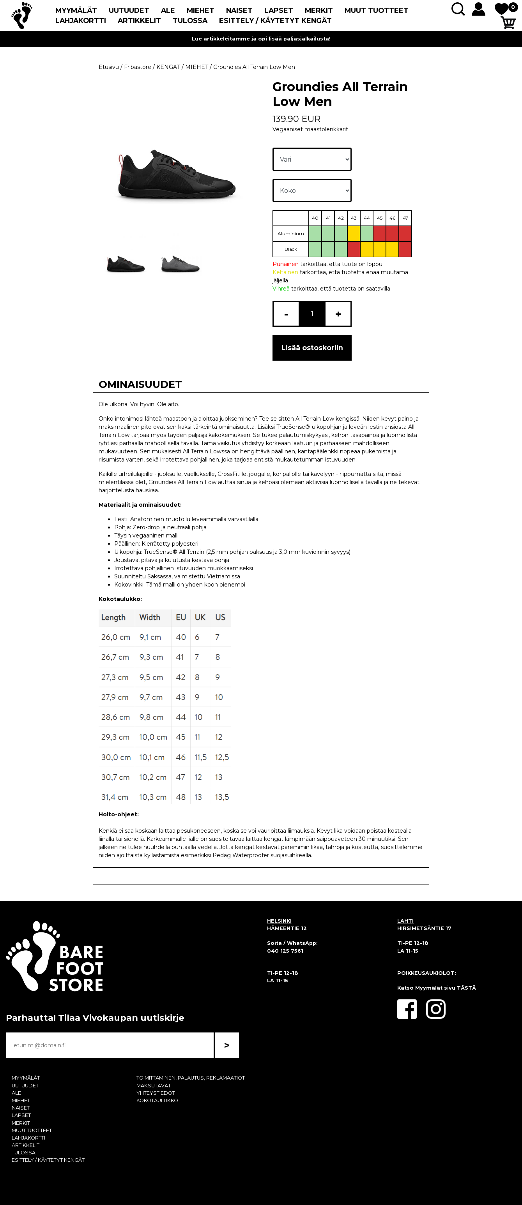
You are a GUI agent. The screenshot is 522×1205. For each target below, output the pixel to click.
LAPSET (278, 10)
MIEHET (200, 10)
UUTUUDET (129, 10)
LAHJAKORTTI (80, 20)
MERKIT (319, 10)
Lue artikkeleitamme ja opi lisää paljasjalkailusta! (261, 39)
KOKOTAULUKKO (157, 1100)
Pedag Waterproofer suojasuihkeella (261, 855)
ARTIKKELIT (139, 20)
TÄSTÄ (466, 988)
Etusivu (109, 66)
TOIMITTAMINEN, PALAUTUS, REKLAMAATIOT (190, 1078)
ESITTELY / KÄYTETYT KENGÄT (275, 20)
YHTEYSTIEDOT (155, 1093)
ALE (168, 10)
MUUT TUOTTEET (377, 10)
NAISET (239, 10)
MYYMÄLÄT (76, 10)
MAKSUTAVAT (153, 1086)
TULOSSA (190, 20)
